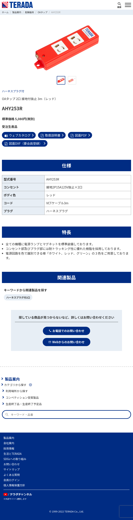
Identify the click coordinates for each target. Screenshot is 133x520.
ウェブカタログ (17, 135)
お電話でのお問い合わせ (66, 331)
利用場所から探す (17, 391)
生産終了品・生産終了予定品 (24, 404)
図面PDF (78, 135)
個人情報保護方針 (14, 485)
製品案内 (12, 378)
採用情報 (8, 448)
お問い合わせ (11, 464)
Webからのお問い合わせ (66, 342)
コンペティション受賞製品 (22, 397)
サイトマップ (11, 469)
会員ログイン (11, 480)
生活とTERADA (12, 454)
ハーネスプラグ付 (13, 91)
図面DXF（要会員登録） (23, 143)
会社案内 (8, 443)
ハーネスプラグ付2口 (18, 297)
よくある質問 (11, 475)
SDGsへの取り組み (14, 459)
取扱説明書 (50, 135)
